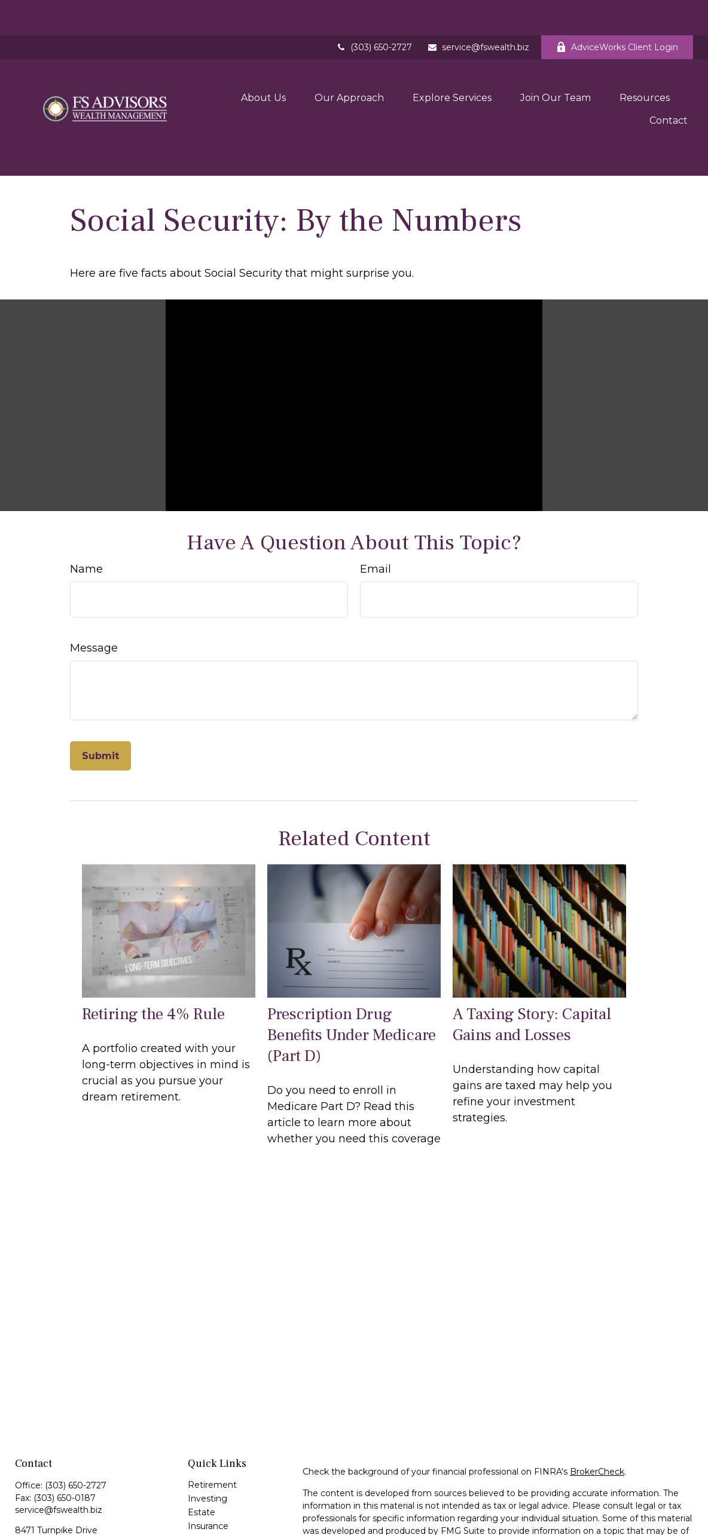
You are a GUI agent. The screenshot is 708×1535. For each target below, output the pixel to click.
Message (94, 602)
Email (375, 523)
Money (202, 1507)
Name (86, 523)
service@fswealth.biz (478, 12)
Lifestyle (205, 1521)
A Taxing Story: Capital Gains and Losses (532, 978)
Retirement (212, 1438)
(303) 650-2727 (373, 12)
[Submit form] (100, 709)
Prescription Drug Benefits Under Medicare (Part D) (351, 988)
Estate (201, 1466)
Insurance (208, 1480)
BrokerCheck (597, 1425)
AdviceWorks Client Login (617, 12)
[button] (263, 65)
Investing (207, 1452)
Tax (195, 1493)
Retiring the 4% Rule (153, 967)
